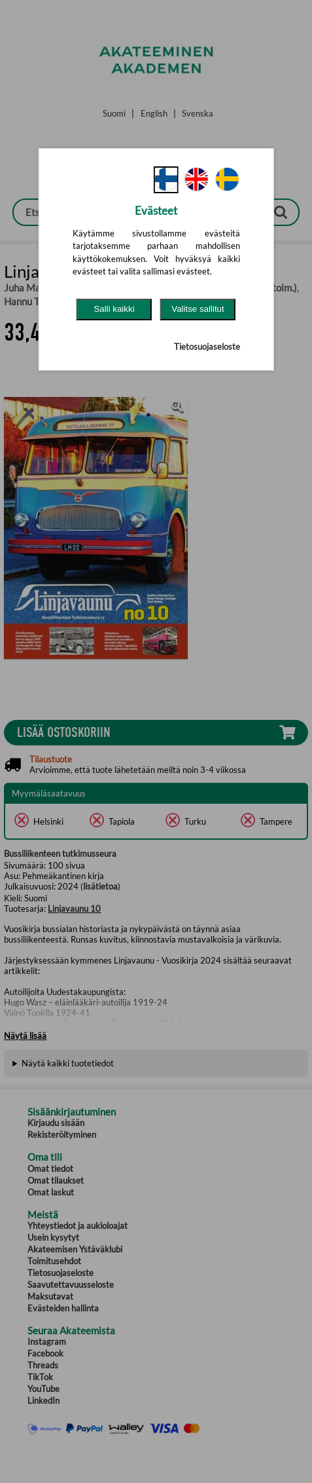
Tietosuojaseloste (207, 346)
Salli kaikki (114, 309)
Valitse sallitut (197, 309)
